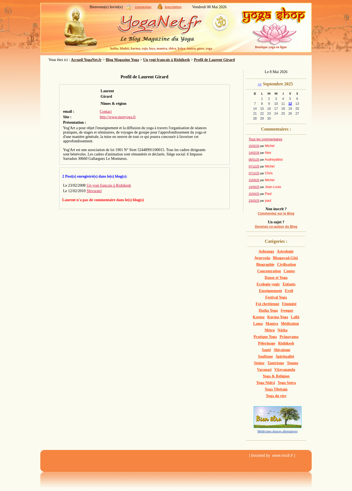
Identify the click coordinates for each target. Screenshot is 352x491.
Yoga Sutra (287, 383)
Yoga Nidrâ (265, 383)
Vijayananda (284, 370)
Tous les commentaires (265, 139)
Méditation (290, 324)
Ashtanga (266, 251)
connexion (143, 7)
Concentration (269, 271)
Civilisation (286, 264)
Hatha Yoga (268, 310)
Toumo (292, 363)
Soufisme (265, 356)
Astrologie (285, 251)
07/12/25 (254, 166)
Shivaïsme (282, 350)
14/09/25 (254, 187)
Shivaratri (94, 191)
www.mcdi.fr (282, 455)
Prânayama (289, 337)
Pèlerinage (266, 343)
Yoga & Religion (276, 376)
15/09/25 (254, 180)
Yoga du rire (276, 396)
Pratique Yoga (265, 337)
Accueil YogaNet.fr (86, 60)
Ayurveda (262, 258)
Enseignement (270, 291)
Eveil (289, 291)
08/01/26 (254, 159)
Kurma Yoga (277, 317)
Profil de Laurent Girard (214, 60)
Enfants (289, 284)
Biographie (265, 264)
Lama (258, 324)
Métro (270, 330)
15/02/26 (254, 146)
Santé (266, 350)
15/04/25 (254, 193)
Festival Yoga (276, 297)
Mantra (272, 324)
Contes (289, 271)
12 (290, 104)
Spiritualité (285, 356)
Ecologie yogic (268, 284)
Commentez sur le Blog (276, 213)
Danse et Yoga (276, 278)
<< (260, 84)
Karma (259, 317)
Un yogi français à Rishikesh (166, 60)
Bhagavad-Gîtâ (285, 258)
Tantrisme (275, 363)
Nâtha (282, 330)
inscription (173, 7)
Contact (106, 111)
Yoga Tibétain (276, 389)
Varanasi (264, 370)
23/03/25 (254, 200)
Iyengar (287, 310)
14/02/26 (254, 152)
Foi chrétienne (267, 304)
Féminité (289, 304)
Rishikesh (286, 343)
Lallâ (295, 317)
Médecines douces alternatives (277, 431)
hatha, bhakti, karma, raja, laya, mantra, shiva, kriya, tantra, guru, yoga (161, 48)
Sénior (259, 363)
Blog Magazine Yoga (122, 60)
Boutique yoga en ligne (271, 47)
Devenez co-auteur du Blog (276, 227)
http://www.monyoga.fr (118, 117)
